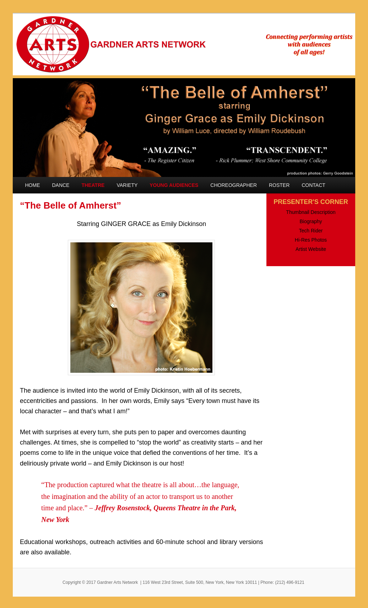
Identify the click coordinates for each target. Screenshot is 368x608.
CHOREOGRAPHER (233, 185)
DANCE (60, 185)
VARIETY (127, 185)
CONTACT (313, 185)
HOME (32, 185)
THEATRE (92, 185)
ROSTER (279, 185)
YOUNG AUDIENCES (174, 185)
